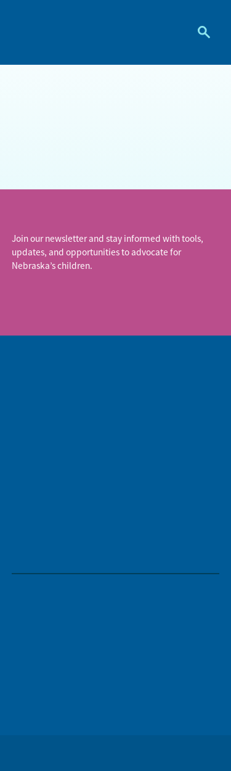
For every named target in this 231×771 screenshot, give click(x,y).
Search (199, 32)
